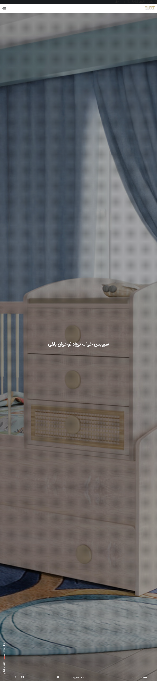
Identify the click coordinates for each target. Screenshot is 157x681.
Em (4, 650)
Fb (4, 644)
